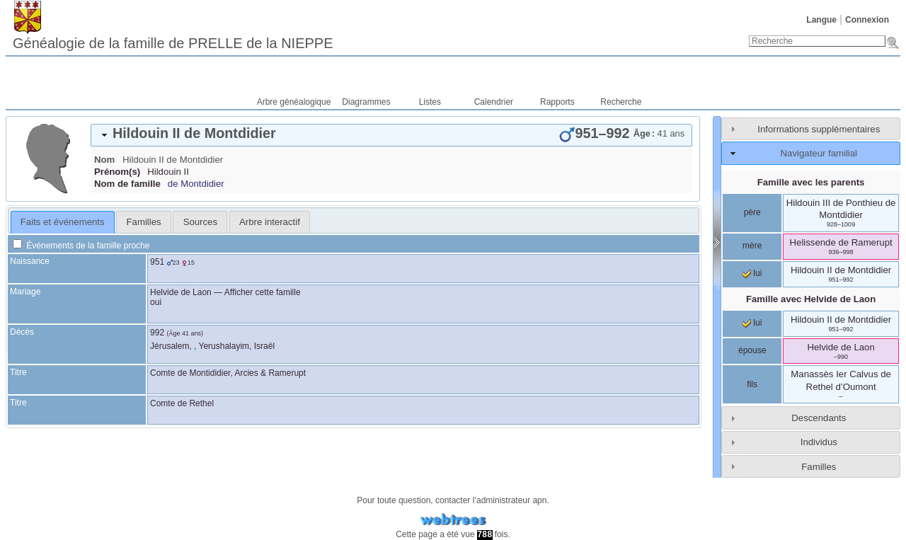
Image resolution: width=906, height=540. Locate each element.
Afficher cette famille (262, 292)
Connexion (867, 20)
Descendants (818, 418)
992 (157, 333)
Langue (821, 20)
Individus (819, 442)
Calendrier (493, 102)
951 (157, 262)
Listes (430, 102)
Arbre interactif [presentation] (269, 222)
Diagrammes (366, 102)
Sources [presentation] (200, 222)
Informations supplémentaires (818, 129)
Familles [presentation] (144, 222)
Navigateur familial (819, 153)
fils (752, 384)
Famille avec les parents (811, 182)
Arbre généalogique (294, 102)
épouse (752, 350)
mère (752, 246)
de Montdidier (196, 183)
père (752, 212)
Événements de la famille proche (81, 246)
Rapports (557, 102)
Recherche (620, 102)
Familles (818, 466)
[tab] (391, 135)
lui (752, 273)
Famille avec (811, 299)
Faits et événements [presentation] (63, 222)
